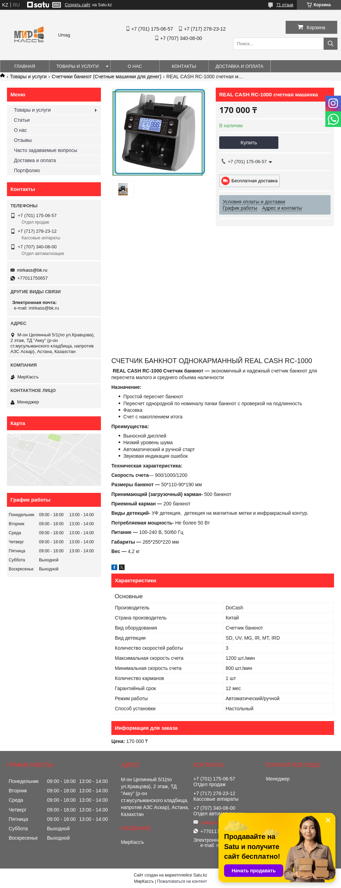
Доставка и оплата (239, 66)
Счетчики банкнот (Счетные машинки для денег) (106, 76)
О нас (135, 66)
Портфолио (27, 170)
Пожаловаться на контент (182, 881)
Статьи (22, 120)
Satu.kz (200, 875)
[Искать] (331, 44)
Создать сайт (77, 4)
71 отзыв (284, 4)
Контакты (184, 66)
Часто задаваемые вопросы (45, 150)
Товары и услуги (77, 66)
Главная (24, 66)
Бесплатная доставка (254, 180)
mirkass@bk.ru (32, 270)
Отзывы (23, 140)
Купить (248, 142)
